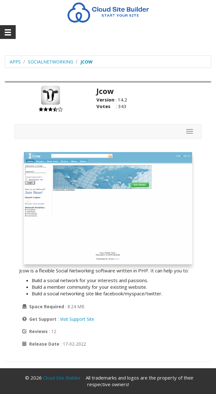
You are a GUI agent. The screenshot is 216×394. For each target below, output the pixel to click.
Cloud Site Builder (62, 378)
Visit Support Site (77, 319)
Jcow (86, 62)
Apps (15, 62)
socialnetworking (50, 62)
